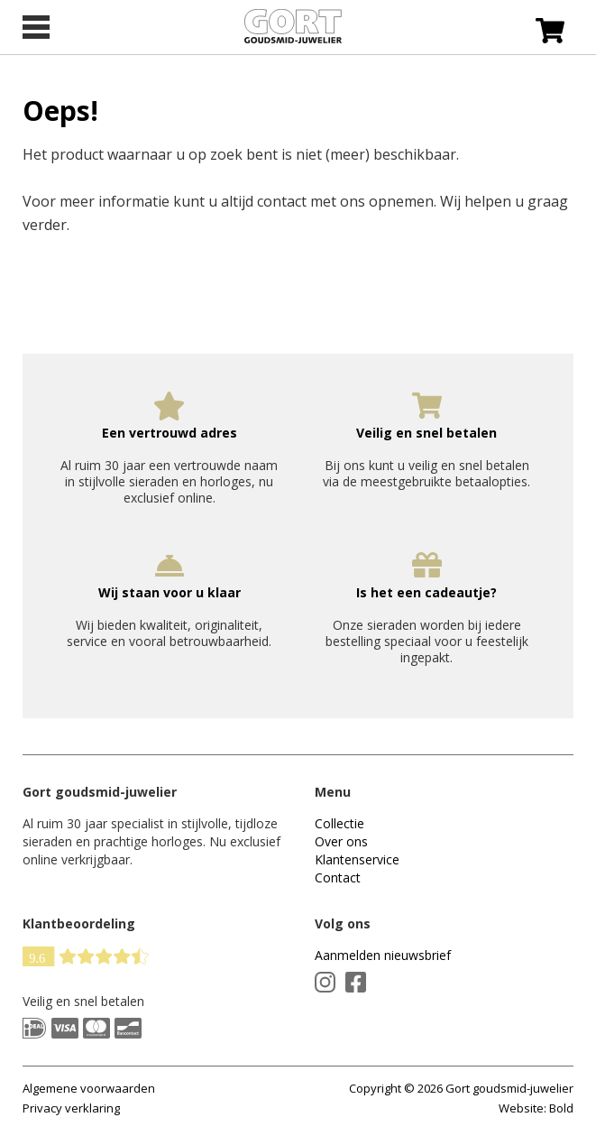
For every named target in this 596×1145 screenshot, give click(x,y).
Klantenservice (357, 859)
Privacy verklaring (71, 1108)
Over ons (341, 841)
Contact (338, 877)
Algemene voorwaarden (89, 1088)
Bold (561, 1108)
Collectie (339, 823)
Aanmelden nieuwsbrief (383, 955)
